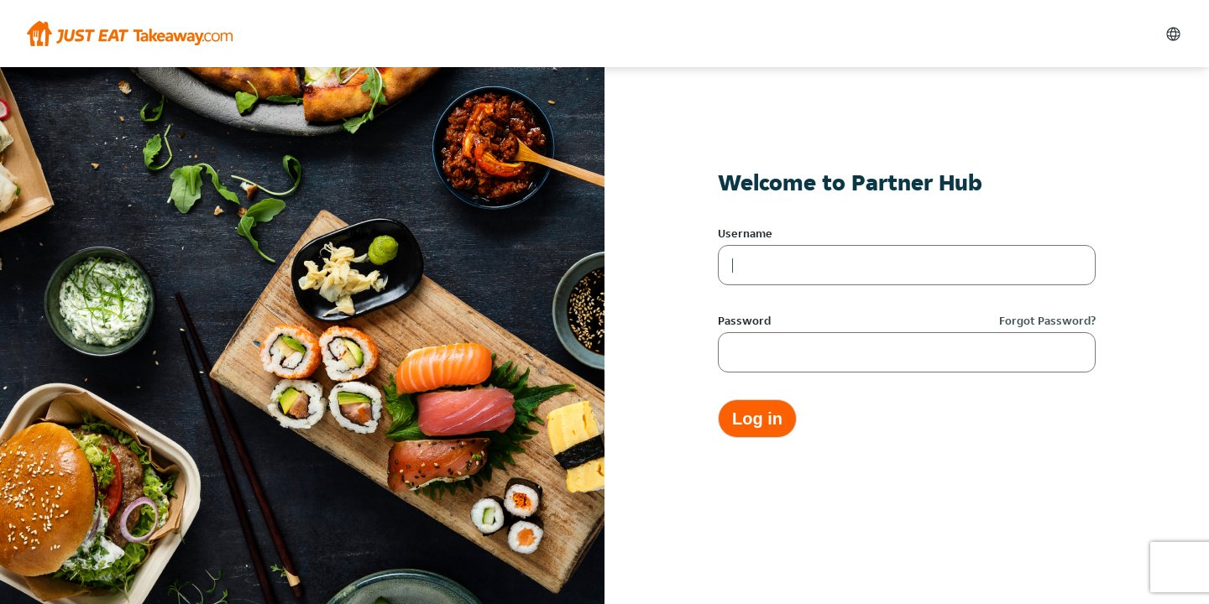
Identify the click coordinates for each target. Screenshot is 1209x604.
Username (745, 233)
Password (744, 320)
